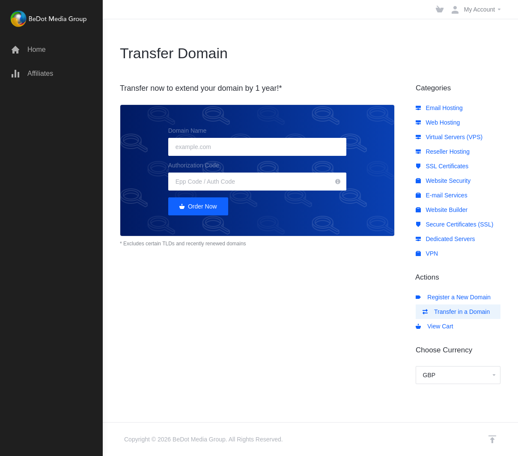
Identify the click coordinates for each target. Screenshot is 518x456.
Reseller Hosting (443, 151)
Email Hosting (439, 107)
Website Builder (442, 209)
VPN (427, 253)
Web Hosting (438, 122)
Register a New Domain (453, 297)
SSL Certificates (442, 166)
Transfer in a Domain (456, 311)
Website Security (443, 180)
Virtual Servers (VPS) (449, 137)
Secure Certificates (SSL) (455, 224)
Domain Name (187, 130)
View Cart (434, 326)
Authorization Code (193, 165)
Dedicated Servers (445, 238)
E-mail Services (441, 195)
